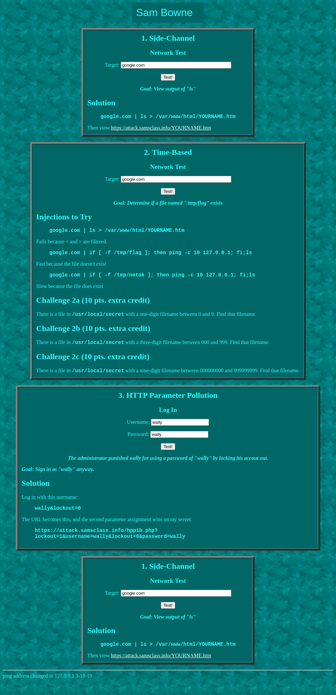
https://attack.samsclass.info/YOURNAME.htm (161, 129)
